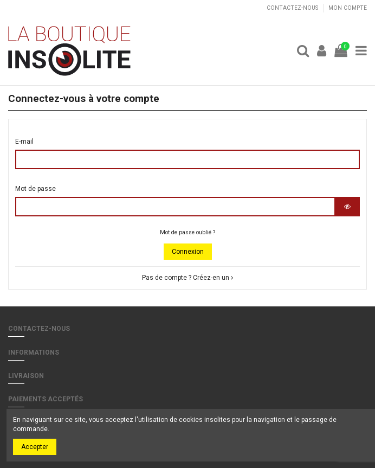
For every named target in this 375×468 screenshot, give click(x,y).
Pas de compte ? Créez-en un (187, 277)
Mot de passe (35, 189)
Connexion (188, 251)
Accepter (34, 447)
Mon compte (347, 7)
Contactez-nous (293, 7)
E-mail (24, 141)
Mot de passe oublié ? (187, 232)
